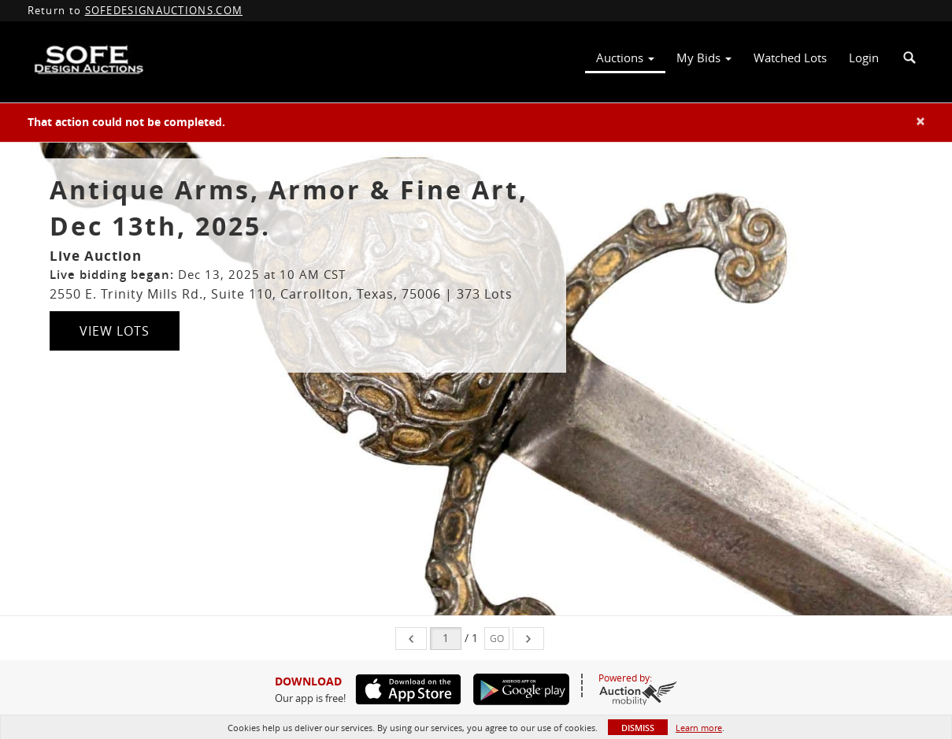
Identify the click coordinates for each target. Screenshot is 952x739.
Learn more (699, 727)
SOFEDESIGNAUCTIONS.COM (164, 10)
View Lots (115, 331)
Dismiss (637, 727)
